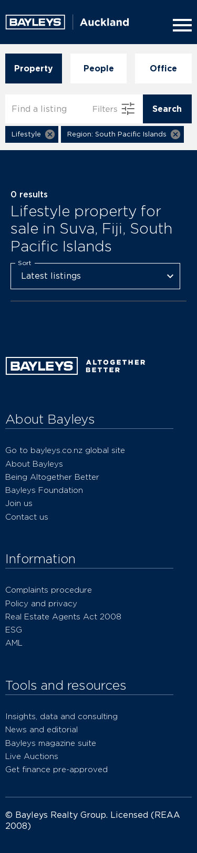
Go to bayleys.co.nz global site (65, 450)
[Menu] (180, 25)
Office (163, 68)
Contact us (26, 517)
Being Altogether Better (52, 477)
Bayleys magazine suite (50, 743)
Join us (19, 503)
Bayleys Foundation (44, 490)
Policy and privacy (41, 603)
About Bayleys (34, 464)
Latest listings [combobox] (51, 276)
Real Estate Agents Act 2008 (63, 617)
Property (33, 68)
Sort (25, 262)
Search (167, 109)
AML (14, 643)
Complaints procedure (48, 590)
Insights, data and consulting (61, 716)
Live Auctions (31, 756)
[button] (31, 134)
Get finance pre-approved (56, 769)
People (99, 68)
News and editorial (41, 729)
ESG (13, 630)
